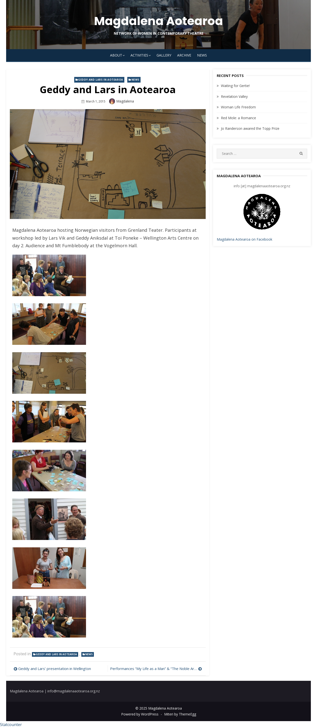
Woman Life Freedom (238, 107)
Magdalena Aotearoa (158, 21)
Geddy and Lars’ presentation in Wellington (54, 668)
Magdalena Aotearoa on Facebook (244, 239)
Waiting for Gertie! (235, 85)
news (135, 79)
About (116, 55)
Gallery (164, 55)
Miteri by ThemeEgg (180, 714)
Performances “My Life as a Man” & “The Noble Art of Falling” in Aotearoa (156, 668)
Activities (139, 55)
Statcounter (11, 724)
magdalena (125, 101)
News (202, 55)
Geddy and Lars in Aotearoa (100, 79)
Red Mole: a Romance (238, 118)
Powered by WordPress (139, 714)
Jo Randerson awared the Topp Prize (250, 128)
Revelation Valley (234, 96)
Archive (184, 55)
